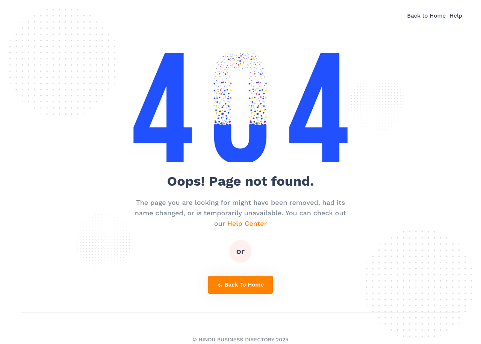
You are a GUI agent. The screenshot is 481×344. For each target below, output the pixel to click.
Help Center (247, 223)
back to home (240, 284)
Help (455, 15)
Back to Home (426, 15)
